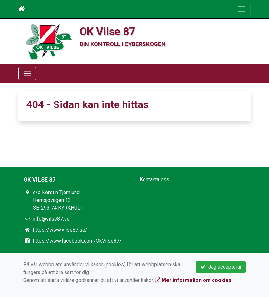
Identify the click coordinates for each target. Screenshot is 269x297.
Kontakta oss (154, 179)
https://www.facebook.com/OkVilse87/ (77, 241)
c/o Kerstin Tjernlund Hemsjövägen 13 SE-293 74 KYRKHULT (58, 200)
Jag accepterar (221, 267)
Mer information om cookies (193, 280)
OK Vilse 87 (107, 31)
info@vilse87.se (51, 219)
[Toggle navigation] (242, 9)
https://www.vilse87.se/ (60, 230)
